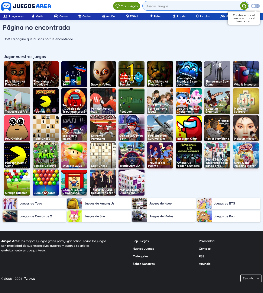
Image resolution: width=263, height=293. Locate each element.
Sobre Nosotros (144, 264)
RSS (201, 256)
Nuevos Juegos (143, 249)
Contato (205, 249)
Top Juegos (141, 241)
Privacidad (207, 241)
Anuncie (205, 264)
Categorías (141, 256)
